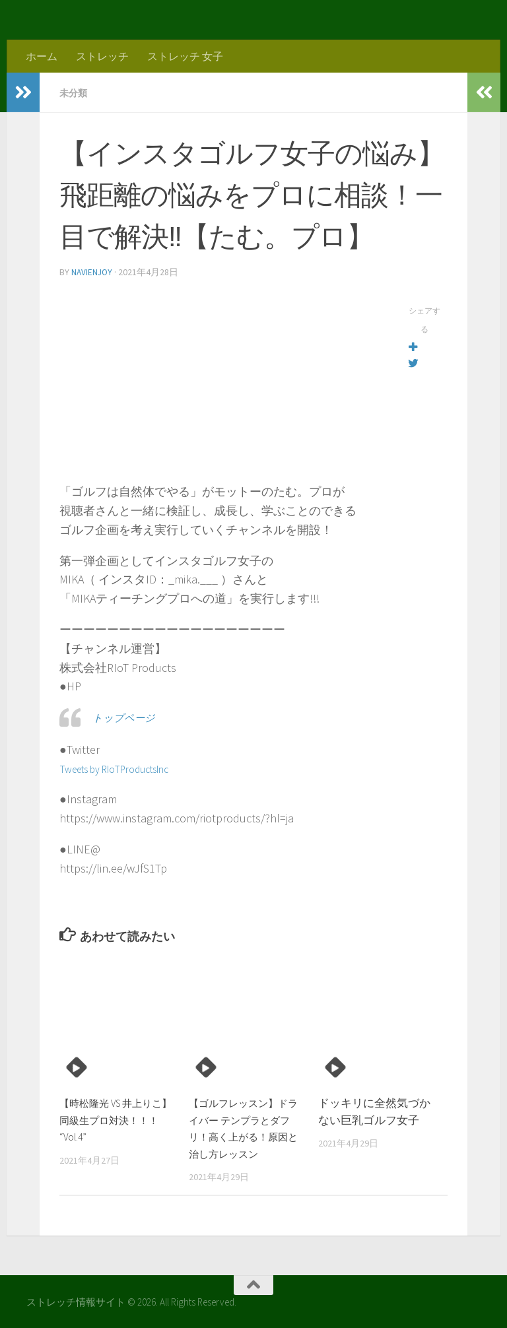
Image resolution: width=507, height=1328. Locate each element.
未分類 (75, 92)
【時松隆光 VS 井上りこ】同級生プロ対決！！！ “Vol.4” (111, 1118)
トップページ (128, 715)
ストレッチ (102, 56)
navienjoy (92, 271)
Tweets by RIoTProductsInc (126, 767)
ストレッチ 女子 (185, 56)
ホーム (41, 56)
